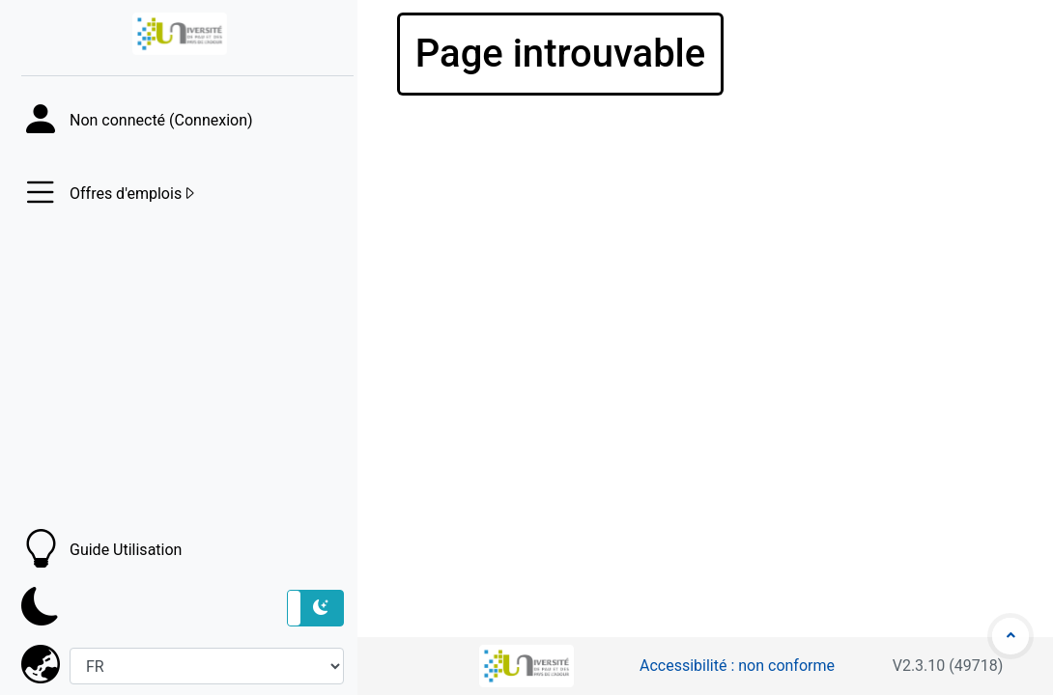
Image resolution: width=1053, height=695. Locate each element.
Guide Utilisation (126, 550)
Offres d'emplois (133, 194)
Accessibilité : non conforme (737, 665)
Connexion (211, 120)
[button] (315, 608)
